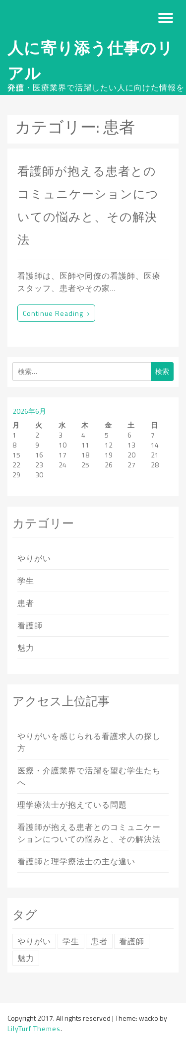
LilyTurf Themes (34, 1028)
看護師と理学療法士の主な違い (76, 861)
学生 (25, 581)
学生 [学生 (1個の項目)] (70, 941)
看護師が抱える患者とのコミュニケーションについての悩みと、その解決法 (89, 833)
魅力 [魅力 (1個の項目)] (25, 958)
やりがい (34, 558)
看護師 (30, 625)
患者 (25, 603)
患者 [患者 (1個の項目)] (99, 941)
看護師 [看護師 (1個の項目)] (131, 941)
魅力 (25, 648)
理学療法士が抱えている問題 (72, 805)
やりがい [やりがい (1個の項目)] (34, 941)
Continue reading (56, 313)
